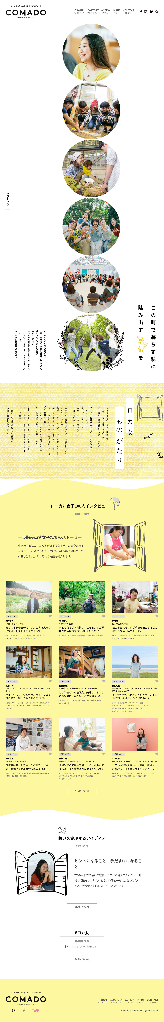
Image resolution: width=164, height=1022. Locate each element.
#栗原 (30, 638)
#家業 (91, 776)
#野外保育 (99, 635)
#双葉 (26, 773)
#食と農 (66, 703)
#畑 (76, 700)
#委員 (75, 776)
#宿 (73, 700)
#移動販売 (81, 700)
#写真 (16, 638)
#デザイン (40, 635)
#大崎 (20, 638)
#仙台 (114, 776)
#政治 (114, 638)
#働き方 (122, 635)
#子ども (68, 635)
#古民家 (62, 635)
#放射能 (151, 635)
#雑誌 (35, 638)
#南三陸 (62, 776)
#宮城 (25, 638)
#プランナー (21, 705)
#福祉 (25, 776)
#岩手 (74, 635)
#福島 (132, 638)
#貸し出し (9, 708)
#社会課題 (125, 638)
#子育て (81, 776)
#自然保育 (91, 635)
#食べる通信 (127, 711)
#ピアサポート (18, 773)
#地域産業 (69, 776)
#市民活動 (136, 635)
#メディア (9, 638)
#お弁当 (62, 700)
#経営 (88, 700)
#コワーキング (11, 705)
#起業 (145, 776)
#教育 (79, 635)
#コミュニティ (45, 703)
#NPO (8, 703)
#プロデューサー (79, 773)
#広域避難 (144, 635)
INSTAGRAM (82, 959)
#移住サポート (44, 705)
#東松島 (129, 708)
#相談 (8, 776)
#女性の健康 (116, 708)
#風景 (61, 703)
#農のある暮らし (97, 700)
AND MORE (8, 199)
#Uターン (9, 635)
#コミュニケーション (148, 773)
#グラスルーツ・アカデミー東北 (24, 635)
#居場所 (32, 773)
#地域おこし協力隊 (141, 705)
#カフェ (68, 700)
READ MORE (82, 791)
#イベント (21, 703)
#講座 (140, 776)
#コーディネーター (33, 703)
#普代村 (84, 635)
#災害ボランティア (140, 708)
